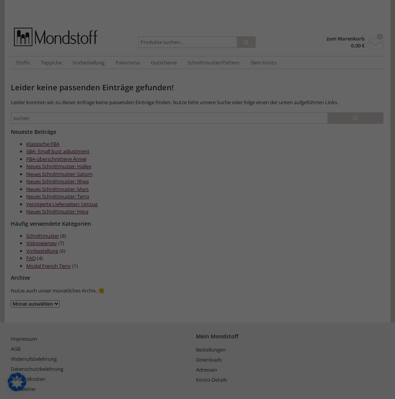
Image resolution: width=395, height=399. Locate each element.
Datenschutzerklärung (247, 99)
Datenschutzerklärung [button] (201, 244)
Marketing (211, 131)
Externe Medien (264, 131)
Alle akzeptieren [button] (197, 159)
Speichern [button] (197, 181)
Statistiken (164, 131)
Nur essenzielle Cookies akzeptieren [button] (197, 204)
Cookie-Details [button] (158, 244)
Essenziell (118, 131)
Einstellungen (211, 106)
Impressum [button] (240, 244)
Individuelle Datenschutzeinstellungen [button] (198, 227)
